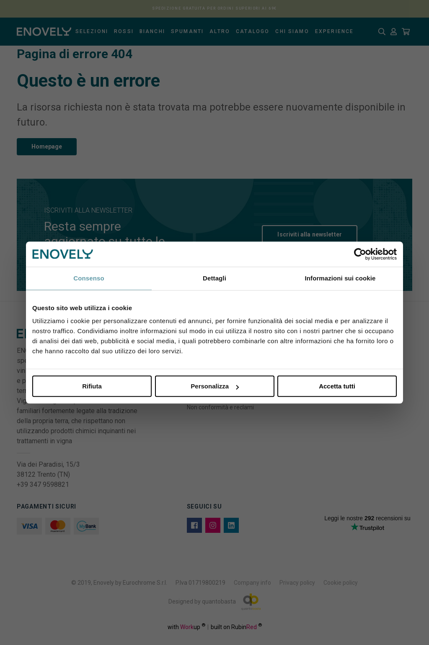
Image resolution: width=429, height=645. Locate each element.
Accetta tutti (337, 386)
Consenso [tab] (88, 278)
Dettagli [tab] (214, 278)
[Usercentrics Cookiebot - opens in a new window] (360, 254)
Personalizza (215, 386)
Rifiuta (92, 386)
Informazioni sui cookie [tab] (340, 278)
